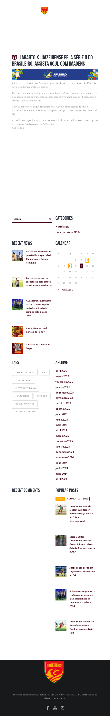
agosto (62, 408)
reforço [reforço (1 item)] (42, 396)
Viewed (60, 499)
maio (61, 424)
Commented (73, 499)
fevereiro (64, 381)
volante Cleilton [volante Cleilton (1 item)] (25, 411)
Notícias (60, 226)
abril (67, 290)
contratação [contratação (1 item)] (23, 380)
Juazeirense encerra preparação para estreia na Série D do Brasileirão (39, 281)
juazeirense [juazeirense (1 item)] (22, 396)
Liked (86, 499)
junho (61, 419)
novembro (64, 397)
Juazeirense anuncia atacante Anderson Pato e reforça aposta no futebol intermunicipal (81, 513)
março (62, 376)
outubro (63, 403)
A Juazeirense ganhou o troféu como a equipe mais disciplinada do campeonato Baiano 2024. (39, 308)
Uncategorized (64, 232)
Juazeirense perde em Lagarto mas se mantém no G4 (82, 571)
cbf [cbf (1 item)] (44, 372)
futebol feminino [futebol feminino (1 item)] (25, 388)
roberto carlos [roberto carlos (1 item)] (24, 404)
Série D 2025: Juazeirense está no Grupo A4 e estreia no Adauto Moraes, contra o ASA (82, 544)
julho (61, 414)
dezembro (64, 392)
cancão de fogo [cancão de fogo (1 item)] (24, 372)
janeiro (62, 387)
